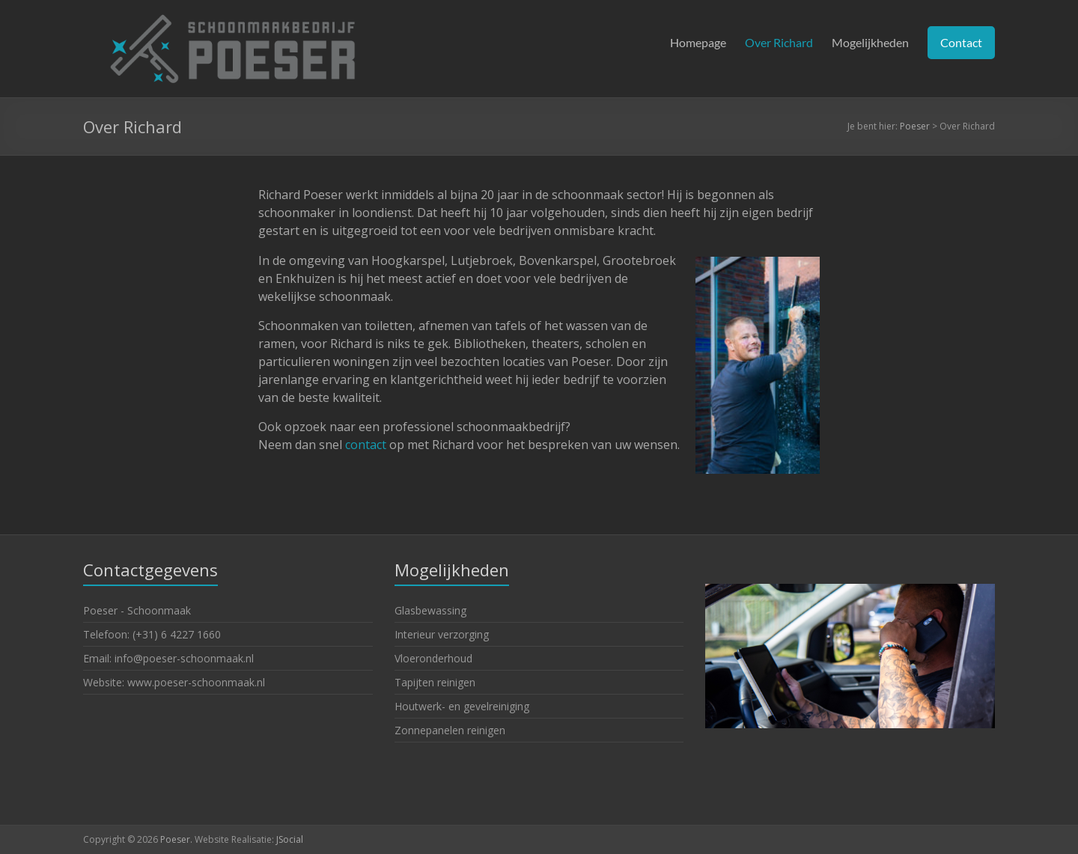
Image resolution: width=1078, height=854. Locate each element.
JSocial (289, 839)
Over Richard (779, 42)
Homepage (698, 42)
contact (365, 444)
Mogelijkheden (870, 42)
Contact (961, 42)
